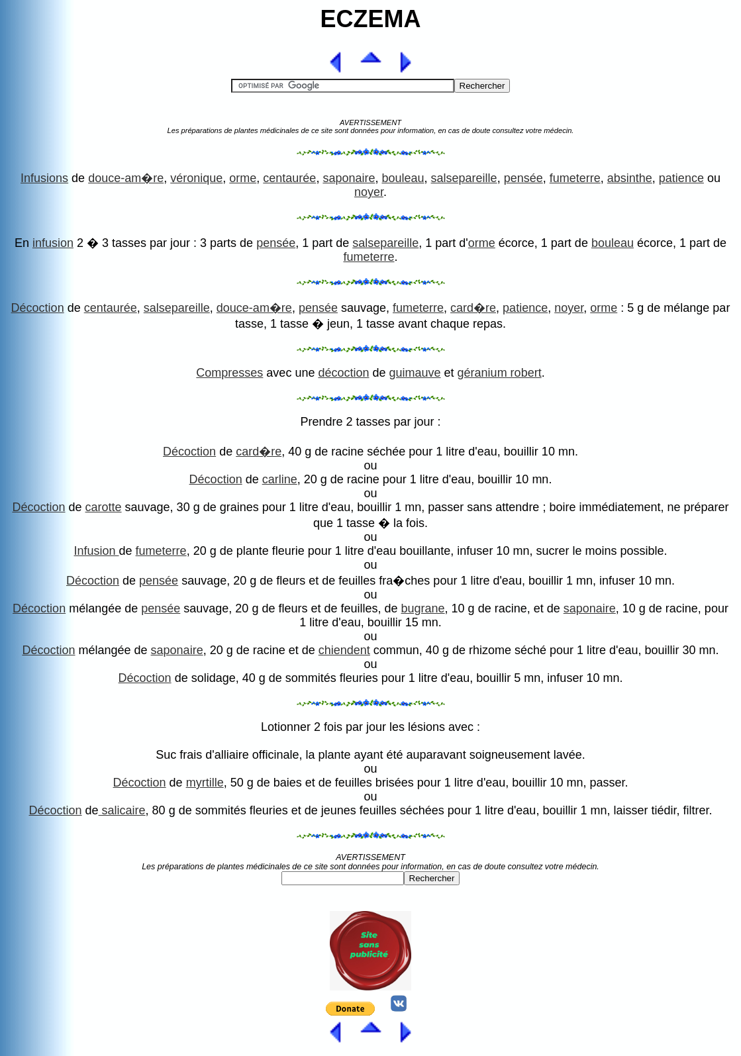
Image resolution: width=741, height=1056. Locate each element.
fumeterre (575, 178)
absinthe (629, 178)
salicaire (122, 810)
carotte (103, 507)
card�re (473, 307)
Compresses (229, 372)
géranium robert (500, 372)
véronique (196, 178)
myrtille (205, 782)
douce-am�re (126, 178)
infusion (53, 243)
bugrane (423, 608)
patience (681, 178)
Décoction (37, 307)
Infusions (44, 178)
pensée (523, 178)
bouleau (402, 178)
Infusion (96, 550)
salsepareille (464, 178)
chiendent (344, 650)
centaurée (289, 178)
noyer (368, 192)
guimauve (415, 372)
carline (279, 479)
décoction (343, 372)
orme (242, 178)
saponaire (348, 178)
